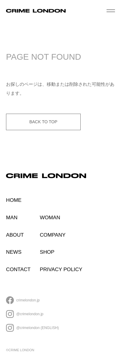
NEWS (13, 252)
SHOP (47, 252)
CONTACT (18, 269)
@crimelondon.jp (29, 314)
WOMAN (50, 217)
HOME (13, 200)
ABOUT (15, 235)
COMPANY (52, 235)
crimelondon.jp (28, 300)
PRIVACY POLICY (61, 269)
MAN (11, 217)
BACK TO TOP (43, 121)
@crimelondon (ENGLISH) (37, 328)
